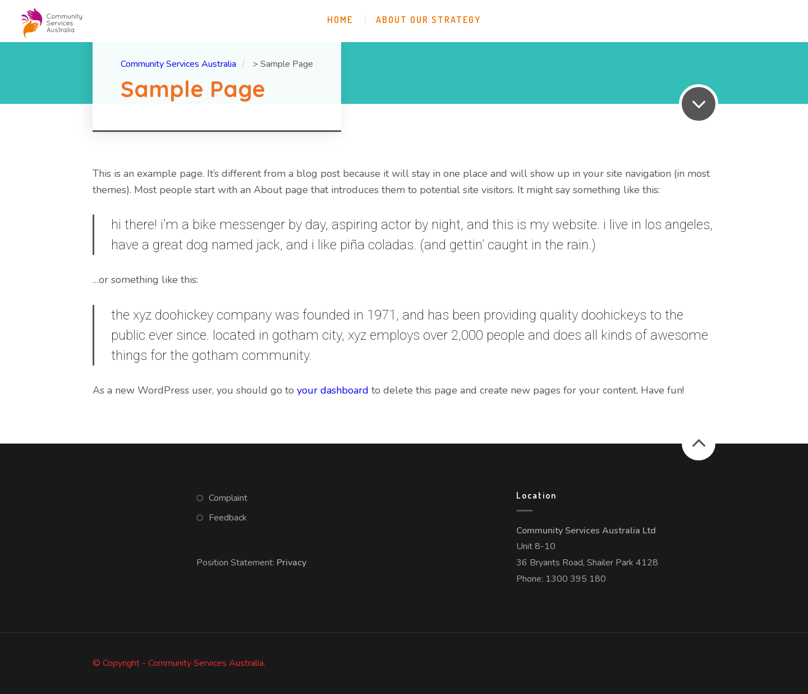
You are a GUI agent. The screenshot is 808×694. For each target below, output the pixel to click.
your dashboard (333, 390)
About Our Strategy (428, 19)
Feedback (228, 518)
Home (340, 19)
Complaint (228, 498)
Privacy (291, 562)
